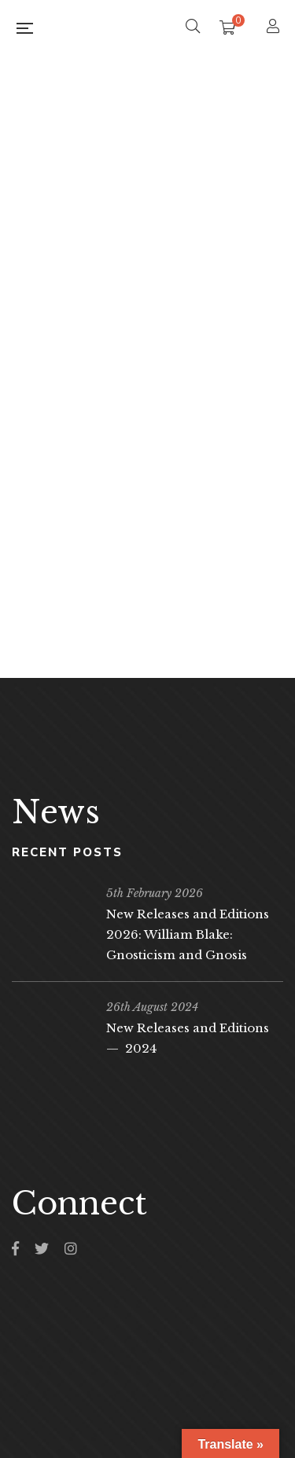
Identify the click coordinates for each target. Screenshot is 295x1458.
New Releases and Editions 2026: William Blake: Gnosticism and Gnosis (187, 934)
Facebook (15, 1248)
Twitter (42, 1248)
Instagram (71, 1248)
